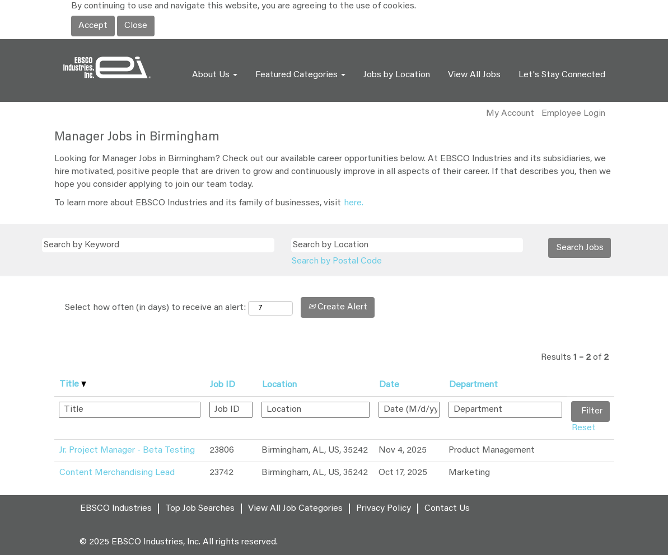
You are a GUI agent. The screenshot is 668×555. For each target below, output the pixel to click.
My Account (510, 113)
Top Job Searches (200, 508)
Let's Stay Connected (561, 74)
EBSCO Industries (116, 508)
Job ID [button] (222, 384)
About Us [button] (214, 74)
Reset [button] (584, 428)
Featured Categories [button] (300, 74)
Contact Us (447, 508)
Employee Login (573, 113)
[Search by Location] (407, 245)
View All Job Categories (295, 508)
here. (353, 203)
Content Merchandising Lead (117, 472)
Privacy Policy (383, 508)
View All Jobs (474, 74)
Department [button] (473, 384)
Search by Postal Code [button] (337, 261)
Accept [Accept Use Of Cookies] (93, 25)
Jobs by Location (396, 74)
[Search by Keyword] (158, 245)
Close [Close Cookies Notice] (135, 25)
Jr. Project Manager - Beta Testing (127, 450)
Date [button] (389, 384)
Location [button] (279, 384)
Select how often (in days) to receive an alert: (155, 307)
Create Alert (337, 307)
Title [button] (72, 384)
